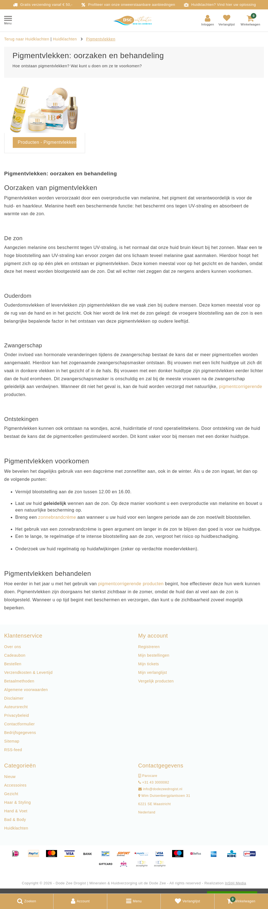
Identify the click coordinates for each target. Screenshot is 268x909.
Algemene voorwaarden (26, 689)
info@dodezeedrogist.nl (160, 789)
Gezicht (11, 794)
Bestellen (12, 664)
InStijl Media (235, 883)
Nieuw (10, 776)
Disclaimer (14, 698)
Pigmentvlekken (101, 39)
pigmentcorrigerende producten (131, 583)
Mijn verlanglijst (152, 672)
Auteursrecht (16, 707)
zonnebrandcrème (57, 517)
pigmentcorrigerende (240, 386)
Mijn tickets (148, 664)
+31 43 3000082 (153, 782)
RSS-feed (13, 750)
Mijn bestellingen (153, 655)
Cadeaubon (14, 655)
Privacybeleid (16, 715)
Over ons (12, 646)
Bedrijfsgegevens (20, 732)
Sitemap (11, 741)
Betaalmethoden (19, 681)
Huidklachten (65, 39)
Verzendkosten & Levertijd (28, 672)
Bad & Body (15, 819)
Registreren (149, 646)
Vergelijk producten (156, 681)
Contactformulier (19, 724)
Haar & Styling (17, 802)
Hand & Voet (15, 811)
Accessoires (15, 785)
